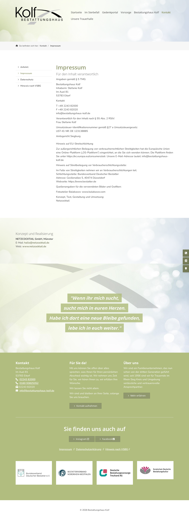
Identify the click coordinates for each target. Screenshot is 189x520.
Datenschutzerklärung (88, 449)
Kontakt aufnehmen (86, 405)
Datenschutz (26, 79)
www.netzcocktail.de (34, 246)
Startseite (76, 12)
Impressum (55, 45)
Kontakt (166, 12)
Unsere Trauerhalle (82, 19)
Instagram (83, 439)
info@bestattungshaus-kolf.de (37, 390)
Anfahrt (24, 67)
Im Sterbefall (92, 12)
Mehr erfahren (138, 395)
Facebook (109, 439)
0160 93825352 (29, 383)
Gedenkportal (110, 12)
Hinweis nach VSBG (30, 85)
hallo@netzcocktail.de (36, 242)
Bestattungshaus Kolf (146, 12)
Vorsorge (126, 12)
